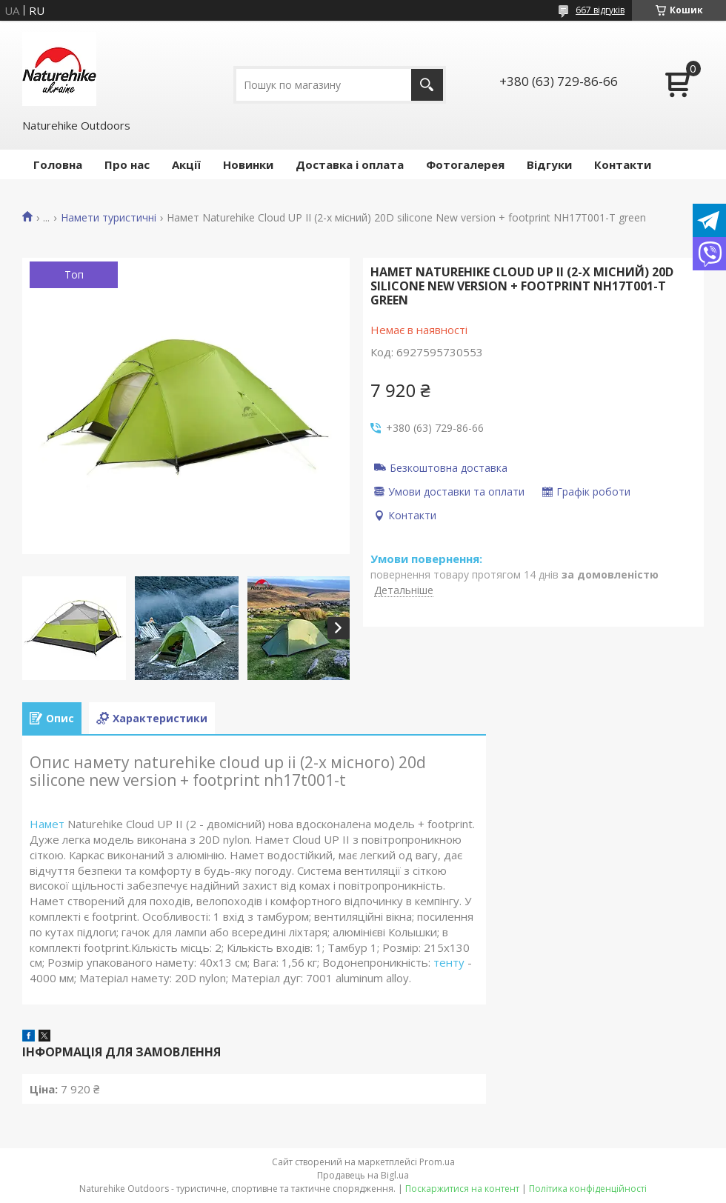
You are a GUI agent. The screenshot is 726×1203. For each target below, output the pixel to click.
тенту (448, 962)
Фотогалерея (465, 164)
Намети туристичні (108, 217)
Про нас (127, 164)
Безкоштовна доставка (448, 467)
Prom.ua (437, 1162)
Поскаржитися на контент (462, 1188)
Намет (47, 823)
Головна (57, 164)
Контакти (622, 164)
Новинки (248, 164)
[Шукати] (427, 85)
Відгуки (549, 164)
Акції (186, 164)
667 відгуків (600, 10)
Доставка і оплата (350, 164)
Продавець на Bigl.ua (363, 1175)
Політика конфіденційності (588, 1188)
